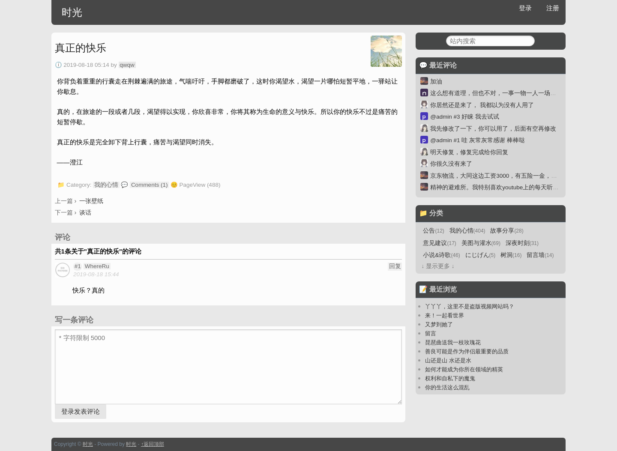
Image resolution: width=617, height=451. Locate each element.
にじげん (480, 255)
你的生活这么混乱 (447, 387)
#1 (78, 266)
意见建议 (439, 243)
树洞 (510, 255)
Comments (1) (149, 185)
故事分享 (506, 230)
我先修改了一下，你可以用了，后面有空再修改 (493, 128)
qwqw (127, 65)
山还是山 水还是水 (448, 360)
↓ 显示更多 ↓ (437, 266)
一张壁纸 (91, 200)
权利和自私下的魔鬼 (450, 378)
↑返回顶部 (152, 444)
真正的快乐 (80, 48)
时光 (72, 12)
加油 (436, 81)
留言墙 (540, 255)
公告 (433, 230)
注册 (552, 8)
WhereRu (97, 266)
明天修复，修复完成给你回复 (469, 152)
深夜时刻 (522, 243)
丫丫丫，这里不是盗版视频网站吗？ (469, 306)
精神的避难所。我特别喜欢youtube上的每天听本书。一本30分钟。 (518, 187)
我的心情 (106, 185)
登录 (525, 8)
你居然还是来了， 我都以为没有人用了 (482, 105)
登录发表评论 (80, 411)
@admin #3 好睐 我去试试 (464, 116)
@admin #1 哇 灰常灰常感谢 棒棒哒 (477, 140)
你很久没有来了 (451, 164)
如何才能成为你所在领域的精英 (464, 369)
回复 (395, 266)
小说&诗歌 (441, 255)
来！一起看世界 (444, 315)
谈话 (85, 212)
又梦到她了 (439, 324)
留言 (430, 333)
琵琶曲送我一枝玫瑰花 (453, 342)
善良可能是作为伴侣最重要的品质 (467, 351)
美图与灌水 (480, 243)
